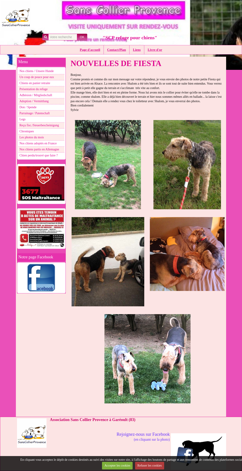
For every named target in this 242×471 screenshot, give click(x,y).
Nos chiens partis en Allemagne (39, 149)
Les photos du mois (31, 137)
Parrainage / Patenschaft (34, 113)
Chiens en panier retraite (34, 83)
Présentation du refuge (33, 89)
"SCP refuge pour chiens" (130, 37)
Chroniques (26, 131)
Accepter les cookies (117, 465)
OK (82, 37)
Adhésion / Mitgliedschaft (35, 95)
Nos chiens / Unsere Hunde (36, 71)
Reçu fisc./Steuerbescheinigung (39, 125)
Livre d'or (155, 50)
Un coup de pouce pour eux (36, 77)
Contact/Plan (116, 50)
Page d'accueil (90, 50)
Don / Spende (27, 107)
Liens (137, 50)
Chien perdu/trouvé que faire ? (38, 155)
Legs (22, 119)
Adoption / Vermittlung (34, 101)
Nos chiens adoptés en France (38, 143)
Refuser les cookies (149, 465)
